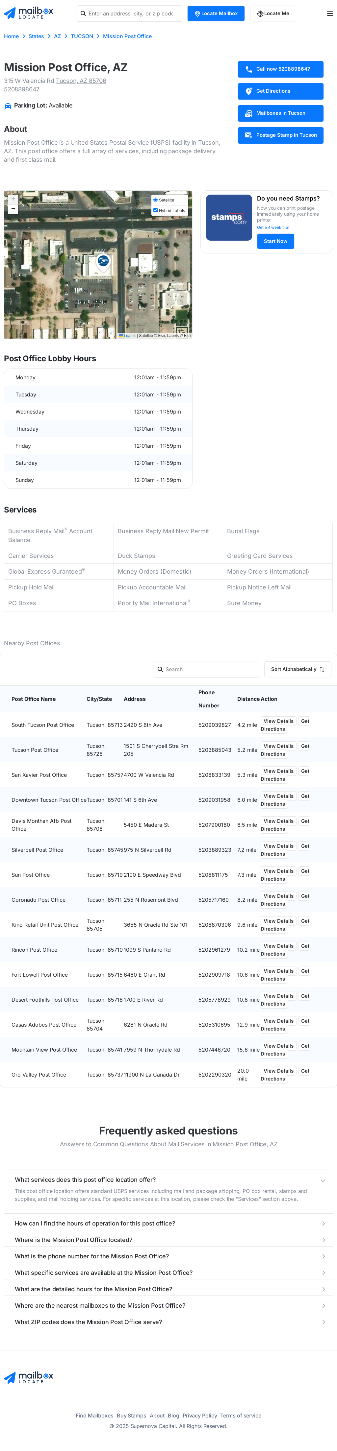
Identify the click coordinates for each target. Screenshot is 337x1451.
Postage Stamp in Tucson (281, 135)
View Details (279, 721)
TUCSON (82, 36)
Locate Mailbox (216, 13)
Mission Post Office (127, 36)
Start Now (276, 241)
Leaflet (127, 335)
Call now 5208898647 (277, 69)
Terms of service (240, 1415)
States (36, 36)
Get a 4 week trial (273, 227)
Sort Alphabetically (297, 669)
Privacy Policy (200, 1415)
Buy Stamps (131, 1415)
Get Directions (267, 91)
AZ (57, 36)
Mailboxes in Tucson (275, 113)
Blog (173, 1415)
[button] (103, 262)
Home (11, 36)
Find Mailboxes (95, 1415)
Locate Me (273, 13)
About (157, 1415)
